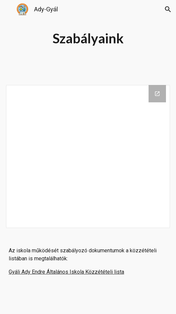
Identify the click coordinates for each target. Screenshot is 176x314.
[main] (88, 38)
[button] (8, 9)
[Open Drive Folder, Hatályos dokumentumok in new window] (157, 93)
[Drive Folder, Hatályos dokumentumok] (88, 156)
